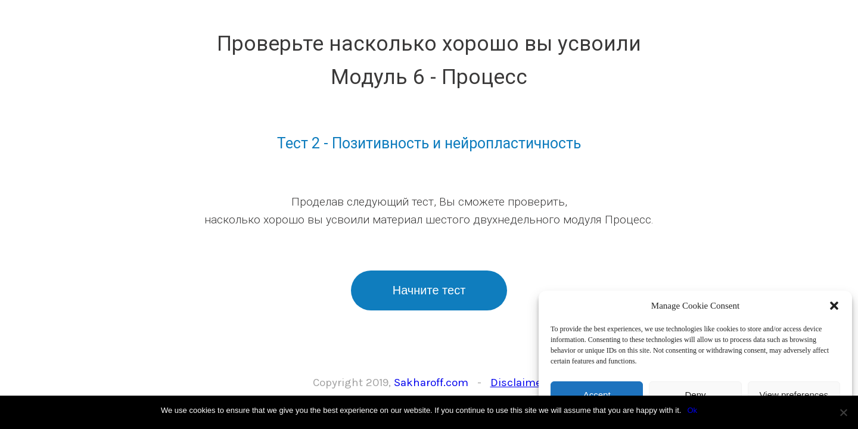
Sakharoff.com (431, 382)
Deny (695, 395)
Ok (692, 410)
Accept (597, 395)
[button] (834, 306)
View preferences (794, 395)
